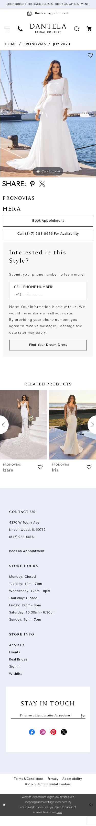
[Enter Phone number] (45, 302)
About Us (16, 653)
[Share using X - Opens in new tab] (43, 188)
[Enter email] (48, 724)
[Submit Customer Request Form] (48, 352)
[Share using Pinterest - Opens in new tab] (32, 188)
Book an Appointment (27, 559)
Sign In (15, 674)
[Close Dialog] (4, 814)
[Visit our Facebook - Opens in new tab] (29, 742)
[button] (7, 32)
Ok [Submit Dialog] (91, 814)
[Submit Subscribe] (82, 724)
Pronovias (35, 48)
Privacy (53, 788)
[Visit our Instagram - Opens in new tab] (42, 742)
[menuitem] (7, 32)
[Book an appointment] (48, 17)
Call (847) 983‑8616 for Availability (48, 240)
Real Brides (18, 667)
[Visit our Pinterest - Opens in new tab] (54, 742)
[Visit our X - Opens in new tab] (66, 742)
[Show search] (77, 32)
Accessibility (72, 788)
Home (11, 48)
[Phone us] (20, 32)
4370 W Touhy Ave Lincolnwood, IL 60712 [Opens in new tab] (27, 534)
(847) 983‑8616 (21, 545)
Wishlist (15, 681)
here (59, 822)
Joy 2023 (61, 48)
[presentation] (23, 432)
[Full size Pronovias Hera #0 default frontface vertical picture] (48, 117)
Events (14, 660)
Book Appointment (48, 226)
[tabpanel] (48, 117)
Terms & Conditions (29, 788)
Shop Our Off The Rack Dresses (39, 4)
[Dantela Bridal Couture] (48, 32)
